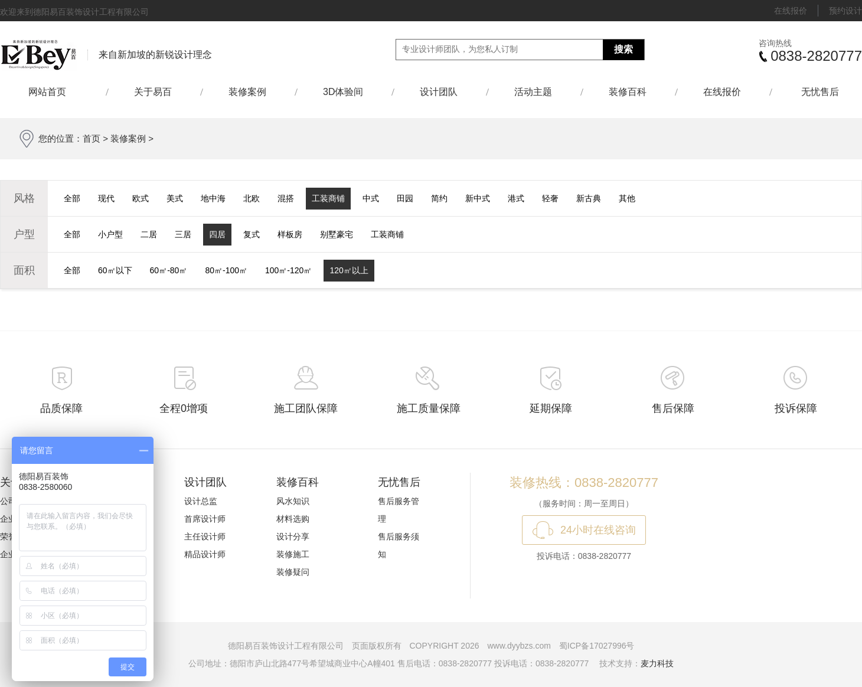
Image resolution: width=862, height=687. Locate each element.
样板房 (289, 234)
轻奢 (550, 198)
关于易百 (153, 92)
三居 (183, 234)
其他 (627, 198)
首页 (91, 138)
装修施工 (292, 554)
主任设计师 (205, 536)
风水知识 (292, 501)
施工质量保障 (429, 408)
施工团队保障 (306, 408)
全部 (72, 198)
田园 (405, 198)
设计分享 (292, 536)
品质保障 (61, 408)
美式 (174, 198)
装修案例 (247, 92)
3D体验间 (343, 92)
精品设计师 (205, 554)
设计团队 (439, 92)
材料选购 (292, 519)
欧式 (140, 198)
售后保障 (673, 408)
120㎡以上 (348, 270)
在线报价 (790, 10)
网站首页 (52, 92)
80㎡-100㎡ (226, 270)
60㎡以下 (115, 270)
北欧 (251, 198)
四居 (217, 234)
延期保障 (551, 408)
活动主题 (533, 92)
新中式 (477, 198)
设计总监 (200, 501)
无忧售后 (820, 92)
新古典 (588, 198)
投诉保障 (796, 408)
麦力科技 (657, 663)
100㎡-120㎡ (288, 270)
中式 (371, 198)
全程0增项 (183, 408)
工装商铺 (328, 198)
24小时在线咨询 (598, 530)
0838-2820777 (816, 56)
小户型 (110, 234)
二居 (149, 234)
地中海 (213, 198)
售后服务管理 (398, 510)
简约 (439, 198)
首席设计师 (205, 519)
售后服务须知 (398, 545)
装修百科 (627, 92)
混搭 (285, 198)
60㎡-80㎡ (169, 270)
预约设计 (845, 10)
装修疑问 (292, 572)
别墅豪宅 (336, 234)
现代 (106, 198)
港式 (516, 198)
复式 (251, 234)
